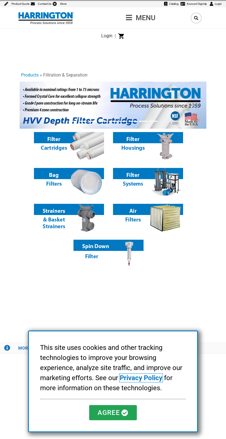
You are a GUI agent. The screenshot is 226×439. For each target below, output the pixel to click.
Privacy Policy (141, 378)
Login (106, 35)
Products (30, 75)
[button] (34, 105)
